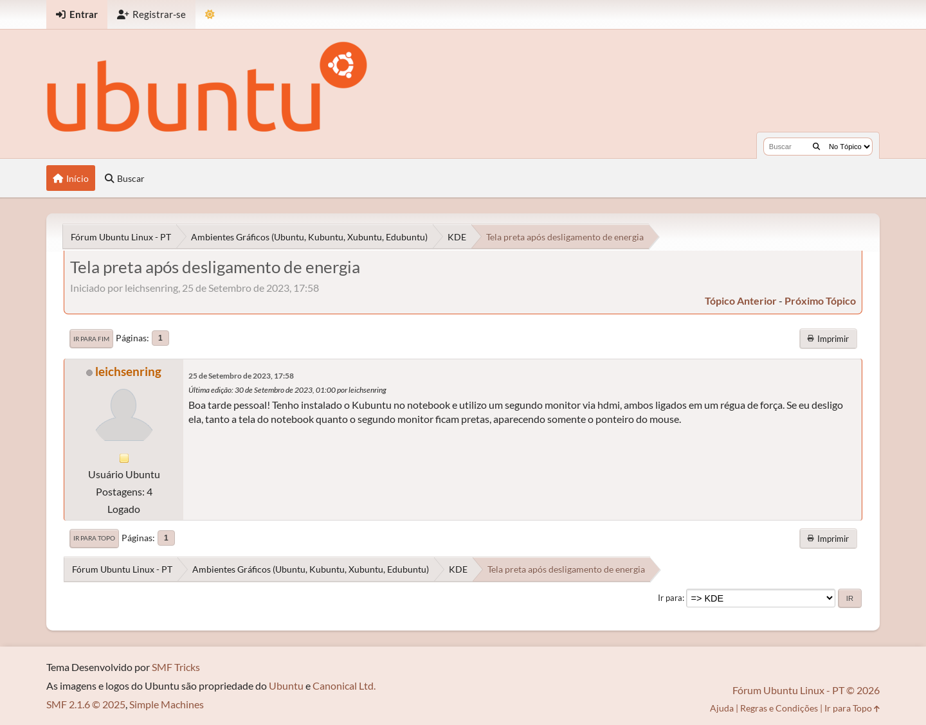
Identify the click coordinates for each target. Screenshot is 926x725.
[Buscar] (816, 147)
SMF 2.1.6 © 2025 (85, 704)
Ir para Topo (94, 538)
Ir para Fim (91, 339)
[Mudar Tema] (209, 14)
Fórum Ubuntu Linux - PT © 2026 (806, 690)
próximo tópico (820, 300)
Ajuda (722, 708)
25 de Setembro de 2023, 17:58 (241, 375)
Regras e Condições (779, 708)
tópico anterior (741, 300)
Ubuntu (286, 685)
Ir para (670, 598)
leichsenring (128, 371)
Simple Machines (166, 704)
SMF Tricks (176, 667)
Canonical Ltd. (344, 685)
